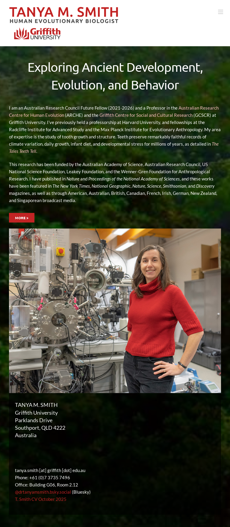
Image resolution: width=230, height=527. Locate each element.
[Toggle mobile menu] (221, 12)
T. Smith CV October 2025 (40, 499)
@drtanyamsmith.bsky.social (43, 492)
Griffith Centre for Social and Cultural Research (146, 115)
